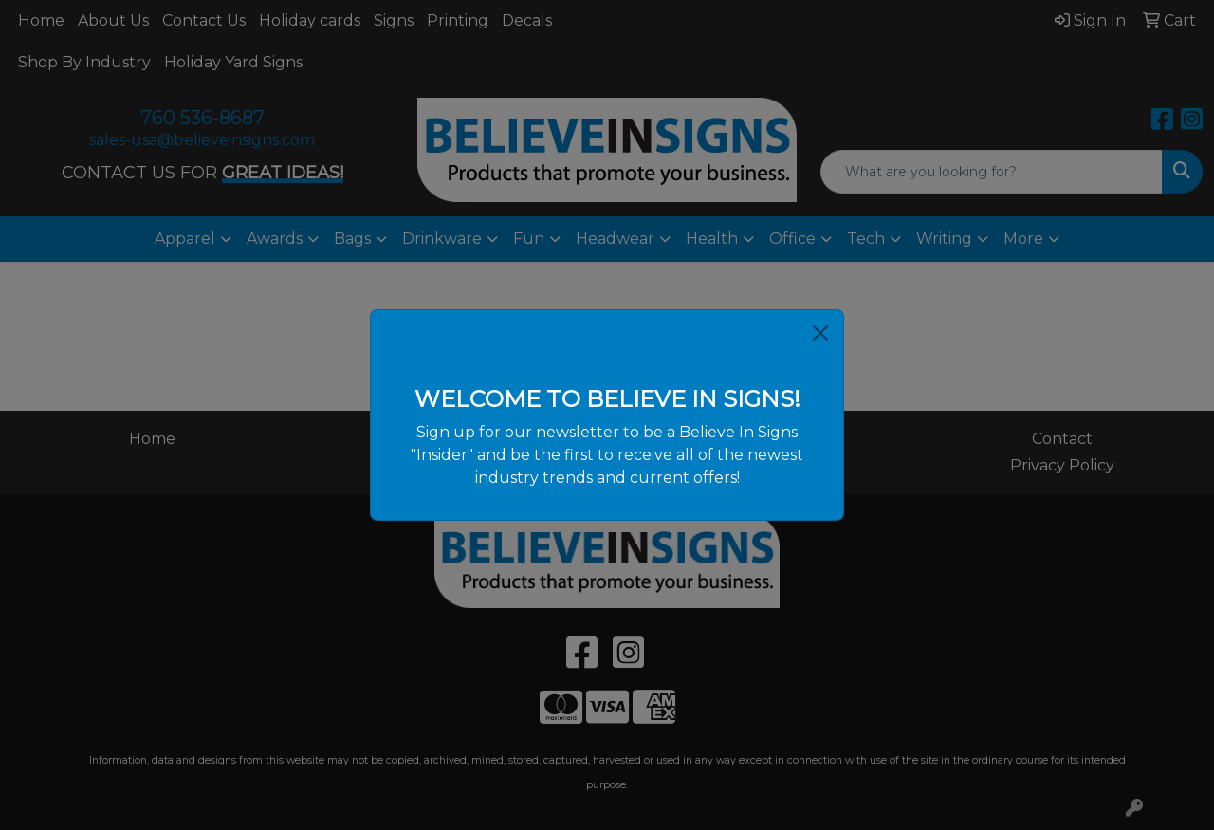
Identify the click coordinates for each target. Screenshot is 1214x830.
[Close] (820, 333)
